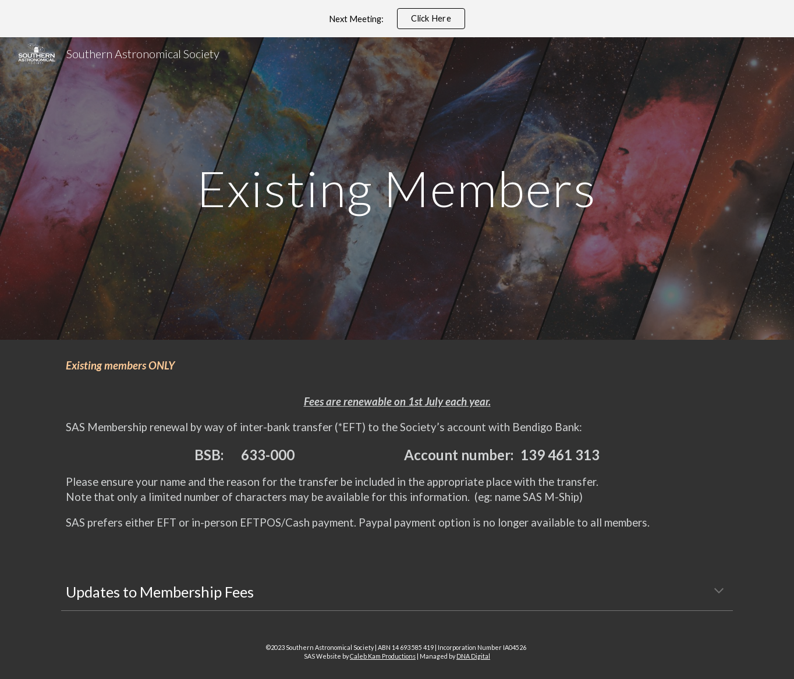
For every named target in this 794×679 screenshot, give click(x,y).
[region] (397, 18)
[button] (719, 592)
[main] (397, 188)
